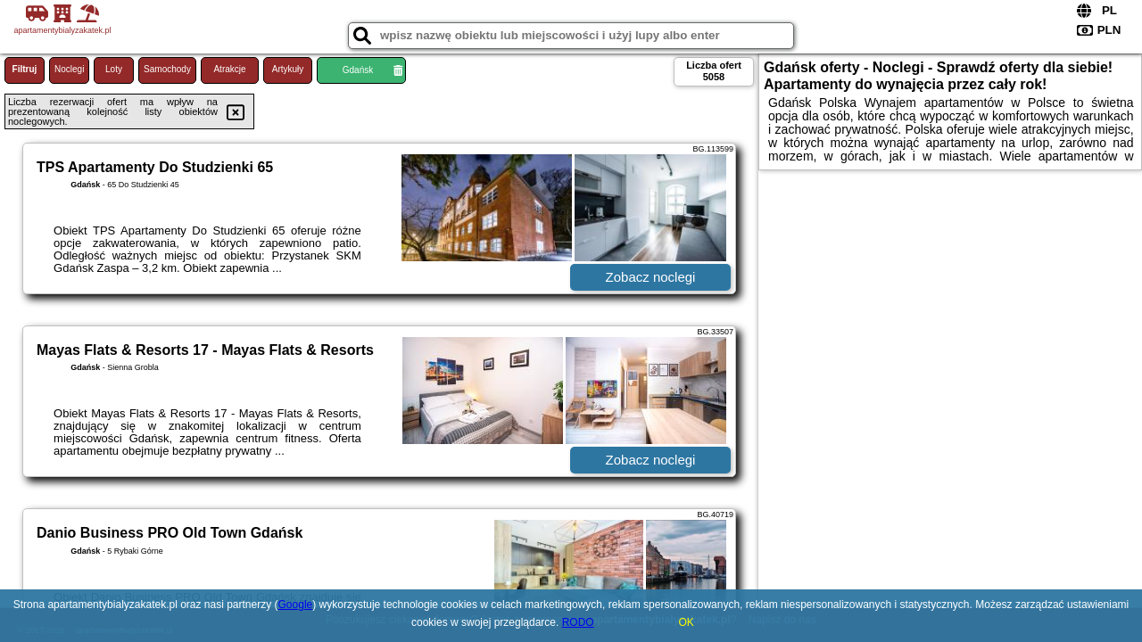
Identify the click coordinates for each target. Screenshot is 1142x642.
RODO (578, 622)
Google (295, 604)
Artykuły (288, 69)
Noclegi (69, 69)
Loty (113, 69)
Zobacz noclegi (651, 276)
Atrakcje (229, 69)
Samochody (167, 69)
